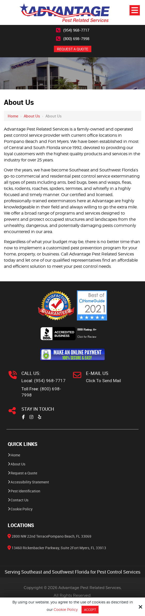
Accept (90, 610)
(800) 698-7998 (76, 38)
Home (13, 115)
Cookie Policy (66, 610)
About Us (32, 115)
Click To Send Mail (103, 380)
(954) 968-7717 (76, 30)
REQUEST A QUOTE (72, 49)
